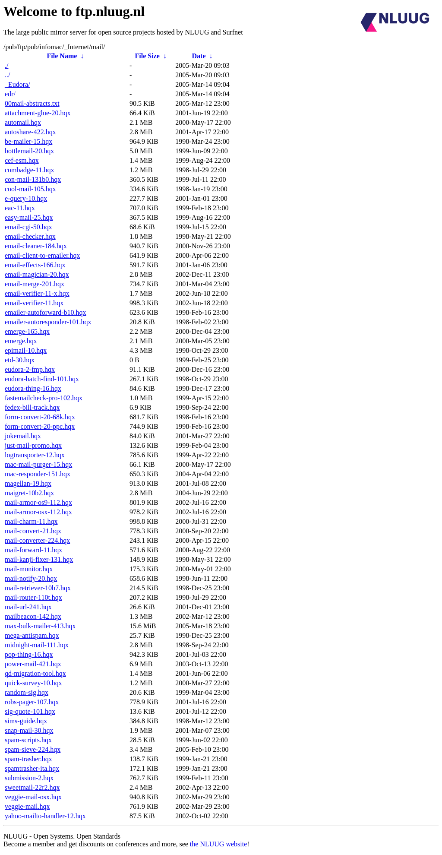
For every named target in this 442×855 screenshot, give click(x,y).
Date (199, 56)
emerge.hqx (21, 341)
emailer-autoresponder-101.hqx (48, 322)
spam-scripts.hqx (28, 740)
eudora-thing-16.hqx (33, 388)
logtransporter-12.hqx (35, 455)
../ (7, 75)
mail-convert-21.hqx (33, 531)
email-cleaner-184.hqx (36, 246)
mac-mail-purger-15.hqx (38, 464)
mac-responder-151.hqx (37, 474)
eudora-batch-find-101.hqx (42, 379)
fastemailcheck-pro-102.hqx (43, 398)
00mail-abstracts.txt (32, 103)
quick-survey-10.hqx (33, 683)
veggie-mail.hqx (27, 806)
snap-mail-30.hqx (29, 730)
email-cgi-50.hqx (28, 227)
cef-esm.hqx (22, 160)
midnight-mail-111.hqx (37, 645)
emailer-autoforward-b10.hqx (45, 312)
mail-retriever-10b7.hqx (38, 588)
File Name (62, 56)
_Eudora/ (17, 84)
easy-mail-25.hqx (29, 217)
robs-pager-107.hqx (32, 702)
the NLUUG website (218, 844)
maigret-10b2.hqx (29, 493)
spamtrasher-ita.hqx (32, 768)
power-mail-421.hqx (33, 664)
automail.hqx (23, 122)
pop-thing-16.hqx (29, 654)
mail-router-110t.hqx (33, 597)
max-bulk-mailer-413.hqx (40, 626)
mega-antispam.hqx (32, 635)
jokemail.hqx (23, 436)
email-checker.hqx (30, 236)
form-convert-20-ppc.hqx (40, 426)
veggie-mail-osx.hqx (33, 797)
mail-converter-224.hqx (37, 540)
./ (6, 65)
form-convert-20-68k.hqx (40, 417)
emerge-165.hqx (27, 331)
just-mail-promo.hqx (33, 445)
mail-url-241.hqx (28, 607)
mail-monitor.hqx (29, 569)
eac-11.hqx (20, 208)
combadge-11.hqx (29, 170)
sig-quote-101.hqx (30, 711)
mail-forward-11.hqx (33, 550)
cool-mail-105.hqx (30, 189)
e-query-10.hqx (26, 198)
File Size (147, 56)
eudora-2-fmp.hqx (30, 369)
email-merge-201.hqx (34, 284)
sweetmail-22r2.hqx (32, 787)
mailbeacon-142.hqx (33, 616)
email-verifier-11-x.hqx (37, 293)
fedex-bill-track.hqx (32, 407)
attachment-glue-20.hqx (37, 113)
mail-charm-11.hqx (31, 521)
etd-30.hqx (20, 360)
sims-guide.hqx (26, 721)
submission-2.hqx (29, 778)
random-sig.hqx (26, 692)
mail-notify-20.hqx (31, 578)
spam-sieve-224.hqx (32, 749)
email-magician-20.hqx (37, 274)
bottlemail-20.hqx (29, 151)
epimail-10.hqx (26, 350)
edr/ (10, 94)
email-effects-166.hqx (35, 265)
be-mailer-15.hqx (28, 141)
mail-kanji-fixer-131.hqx (39, 559)
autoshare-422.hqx (30, 132)
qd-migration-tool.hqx (35, 673)
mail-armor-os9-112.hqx (38, 502)
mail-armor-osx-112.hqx (38, 512)
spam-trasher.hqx (28, 759)
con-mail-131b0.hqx (33, 179)
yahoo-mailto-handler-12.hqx (45, 816)
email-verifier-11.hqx (34, 303)
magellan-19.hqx (28, 483)
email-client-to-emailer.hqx (42, 255)
